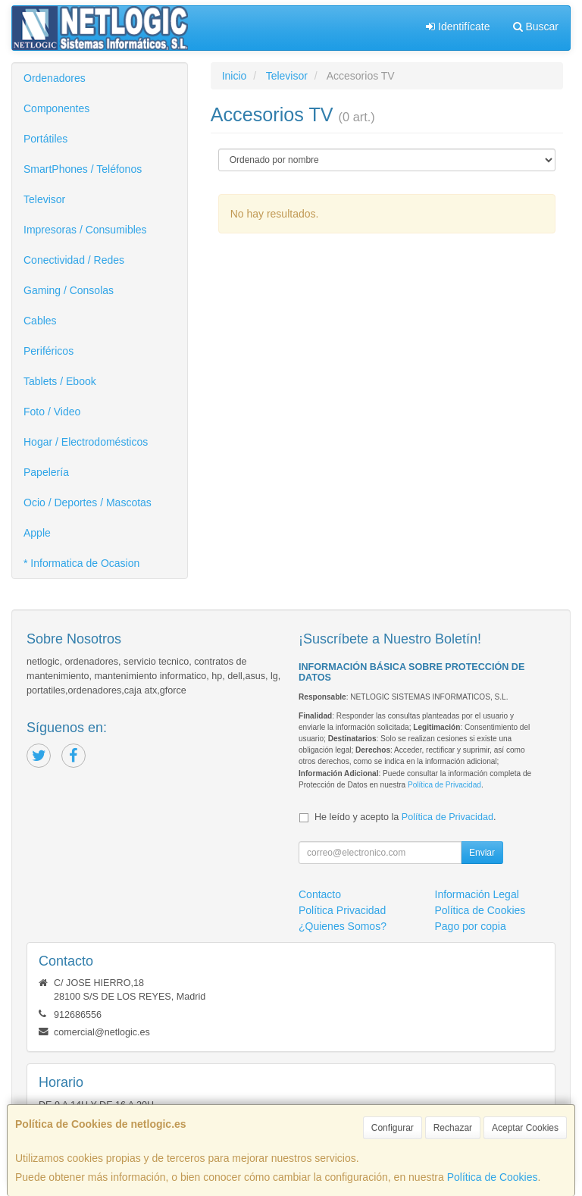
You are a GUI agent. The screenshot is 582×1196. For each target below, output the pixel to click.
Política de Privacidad (444, 785)
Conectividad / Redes (73, 260)
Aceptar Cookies (525, 1127)
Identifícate (458, 26)
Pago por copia (470, 926)
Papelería (46, 472)
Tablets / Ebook (59, 381)
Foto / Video (51, 411)
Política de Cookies (492, 1177)
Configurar (392, 1127)
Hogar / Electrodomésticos (85, 442)
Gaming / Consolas (68, 290)
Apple (37, 533)
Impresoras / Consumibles (85, 230)
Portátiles (45, 139)
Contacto (320, 894)
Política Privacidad (342, 910)
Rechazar (452, 1127)
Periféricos (48, 351)
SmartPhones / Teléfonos (82, 169)
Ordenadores (54, 78)
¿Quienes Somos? (342, 926)
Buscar (536, 26)
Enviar (482, 852)
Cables (40, 321)
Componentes (56, 108)
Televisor (44, 199)
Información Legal (477, 894)
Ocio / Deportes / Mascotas (87, 502)
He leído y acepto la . (405, 817)
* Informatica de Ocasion (81, 563)
